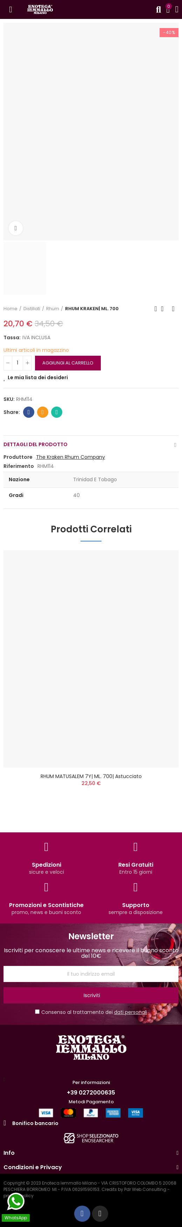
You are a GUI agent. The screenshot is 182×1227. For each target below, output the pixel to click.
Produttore (18, 457)
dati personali (130, 1012)
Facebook (29, 412)
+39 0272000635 (91, 1093)
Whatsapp (57, 412)
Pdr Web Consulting (145, 1189)
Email (43, 412)
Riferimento (19, 466)
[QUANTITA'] (17, 363)
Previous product (155, 308)
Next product (173, 308)
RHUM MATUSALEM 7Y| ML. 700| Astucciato (91, 776)
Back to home (164, 308)
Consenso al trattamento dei (91, 1012)
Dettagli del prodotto (36, 444)
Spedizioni (46, 865)
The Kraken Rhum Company (70, 457)
